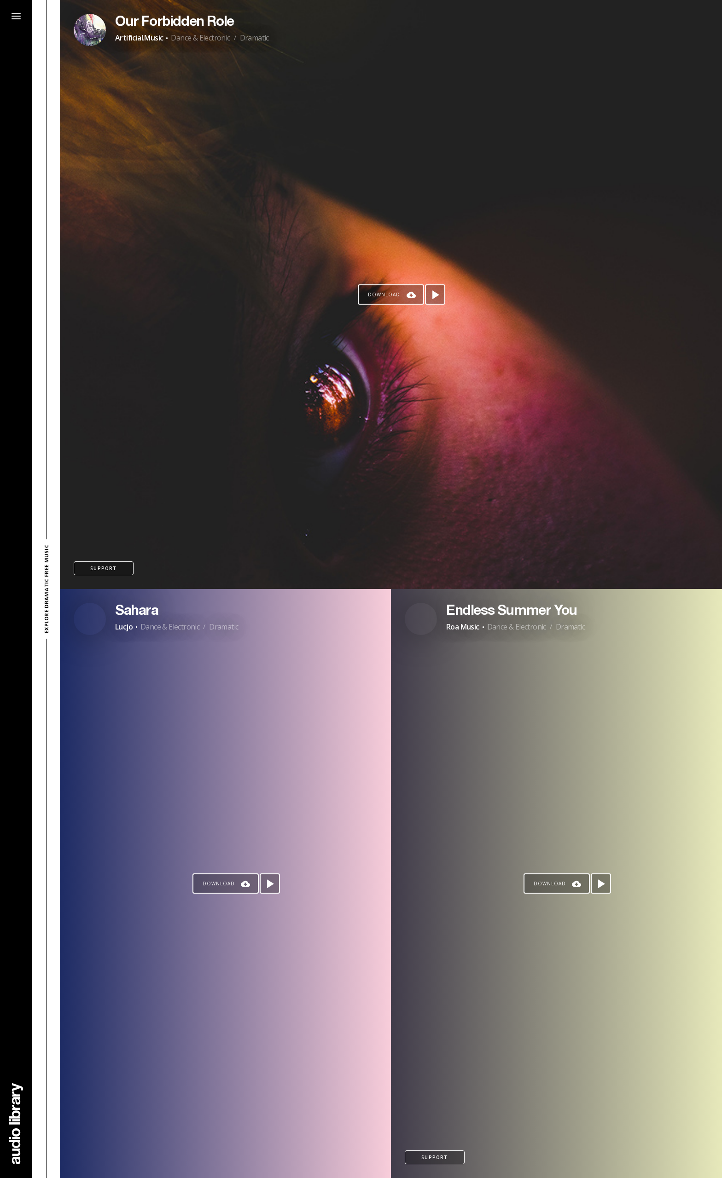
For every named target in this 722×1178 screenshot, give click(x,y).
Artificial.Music (139, 38)
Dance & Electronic (200, 38)
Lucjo (124, 627)
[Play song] (435, 294)
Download (384, 294)
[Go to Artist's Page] (90, 30)
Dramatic (254, 38)
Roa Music (462, 627)
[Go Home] (16, 1123)
